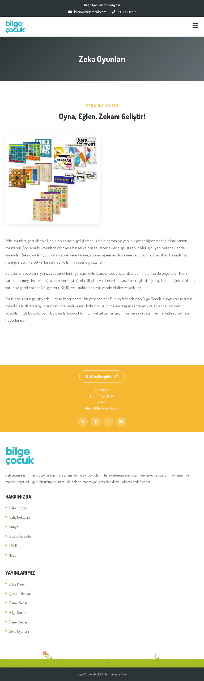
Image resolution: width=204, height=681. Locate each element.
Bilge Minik (17, 584)
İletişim (14, 555)
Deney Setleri (18, 603)
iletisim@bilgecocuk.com (87, 12)
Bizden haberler (20, 536)
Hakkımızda (17, 508)
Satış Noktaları (19, 517)
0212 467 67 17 (124, 12)
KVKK (13, 545)
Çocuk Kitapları (20, 593)
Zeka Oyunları (19, 631)
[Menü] (195, 26)
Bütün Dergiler (102, 376)
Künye (13, 527)
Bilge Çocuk (17, 612)
